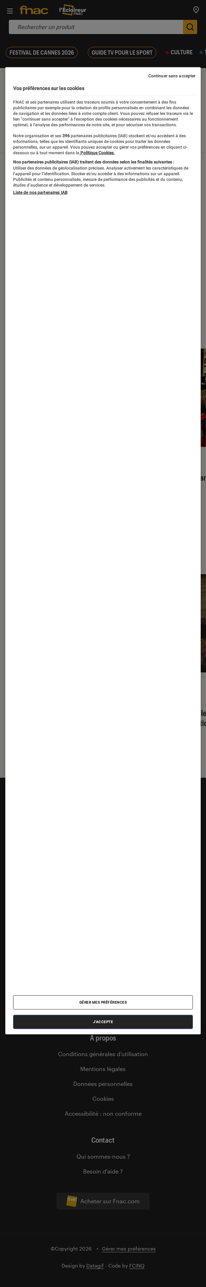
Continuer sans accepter (172, 75)
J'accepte (103, 1022)
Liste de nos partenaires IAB (40, 192)
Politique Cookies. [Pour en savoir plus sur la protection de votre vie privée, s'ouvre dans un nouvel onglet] (97, 152)
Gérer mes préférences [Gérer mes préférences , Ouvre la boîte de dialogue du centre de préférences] (103, 1002)
